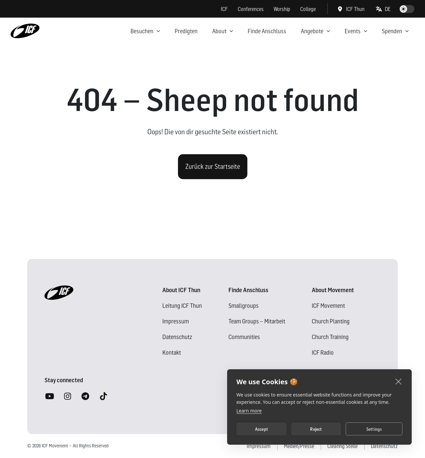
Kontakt (171, 352)
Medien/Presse (299, 446)
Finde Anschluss (267, 31)
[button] (383, 9)
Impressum (175, 321)
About (219, 31)
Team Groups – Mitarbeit (256, 321)
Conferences (251, 9)
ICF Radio (323, 352)
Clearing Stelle (342, 446)
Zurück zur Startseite (212, 167)
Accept (261, 429)
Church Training (330, 336)
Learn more (249, 410)
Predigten (186, 31)
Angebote (312, 31)
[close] (398, 381)
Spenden (392, 31)
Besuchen (141, 31)
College (308, 9)
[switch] (406, 9)
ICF (224, 9)
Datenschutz (177, 336)
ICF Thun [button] (351, 9)
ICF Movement (328, 305)
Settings (374, 429)
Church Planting (331, 321)
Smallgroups (243, 305)
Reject (316, 429)
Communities (244, 336)
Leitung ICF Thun (182, 305)
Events (353, 31)
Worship (282, 9)
